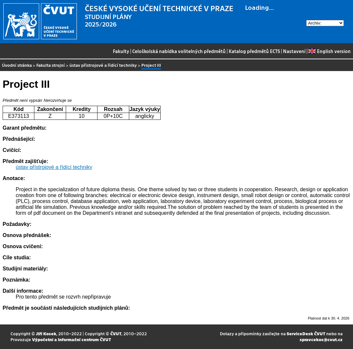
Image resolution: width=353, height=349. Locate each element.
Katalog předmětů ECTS (254, 51)
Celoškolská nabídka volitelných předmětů (179, 51)
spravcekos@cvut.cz (321, 339)
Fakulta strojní (50, 65)
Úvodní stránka (17, 65)
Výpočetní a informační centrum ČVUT (71, 339)
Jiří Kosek (46, 333)
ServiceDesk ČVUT (306, 333)
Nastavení (294, 51)
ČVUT (115, 333)
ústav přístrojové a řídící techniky (103, 65)
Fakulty (121, 51)
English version (329, 51)
